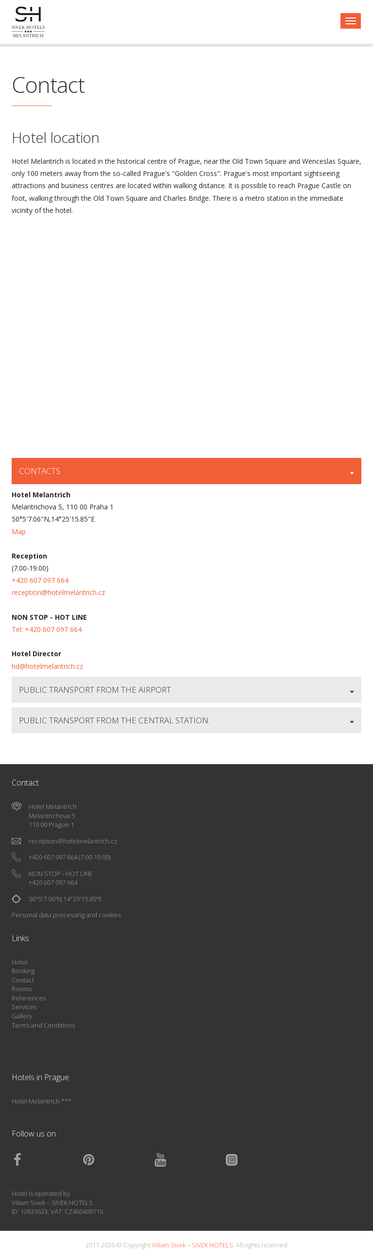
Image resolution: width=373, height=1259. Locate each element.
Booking (23, 970)
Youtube (189, 1160)
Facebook (47, 1160)
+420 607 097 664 (40, 580)
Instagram (261, 1160)
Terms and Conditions (43, 1025)
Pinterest (118, 1160)
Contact (23, 980)
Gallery (22, 1016)
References (29, 998)
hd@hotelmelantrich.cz (47, 666)
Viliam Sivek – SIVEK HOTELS (52, 1202)
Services (24, 1006)
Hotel (19, 962)
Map (19, 531)
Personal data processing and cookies (66, 914)
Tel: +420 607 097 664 (47, 629)
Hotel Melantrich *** (41, 1101)
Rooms (22, 988)
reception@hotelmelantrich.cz (58, 592)
